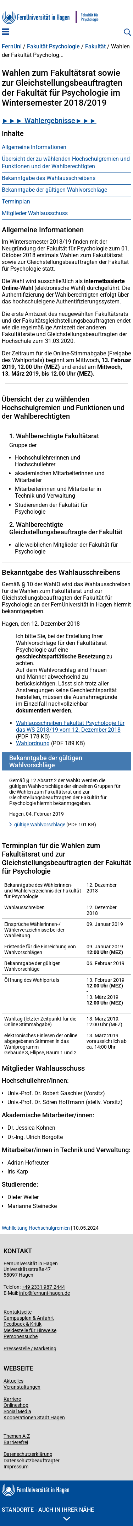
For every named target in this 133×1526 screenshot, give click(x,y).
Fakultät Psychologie (53, 46)
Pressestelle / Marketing (30, 1348)
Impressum (16, 1466)
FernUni (12, 46)
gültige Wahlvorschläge (39, 824)
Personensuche (21, 1336)
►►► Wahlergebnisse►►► (49, 120)
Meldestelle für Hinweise (30, 1330)
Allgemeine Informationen (34, 147)
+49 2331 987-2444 (43, 1287)
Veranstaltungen (22, 1387)
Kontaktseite (18, 1312)
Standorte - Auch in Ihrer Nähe (48, 1513)
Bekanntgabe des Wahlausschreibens (48, 178)
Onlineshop (16, 1405)
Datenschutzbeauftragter (32, 1460)
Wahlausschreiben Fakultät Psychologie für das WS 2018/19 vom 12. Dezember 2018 (70, 726)
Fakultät (95, 46)
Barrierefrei (16, 1442)
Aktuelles (13, 1381)
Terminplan (16, 201)
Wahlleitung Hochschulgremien (36, 1228)
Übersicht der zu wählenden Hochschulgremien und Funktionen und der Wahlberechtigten (66, 162)
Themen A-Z (17, 1436)
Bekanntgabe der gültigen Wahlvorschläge (54, 189)
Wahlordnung (33, 743)
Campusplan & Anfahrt (29, 1318)
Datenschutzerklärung (28, 1454)
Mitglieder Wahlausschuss (35, 213)
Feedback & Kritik (22, 1324)
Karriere (12, 1399)
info (23, 1293)
